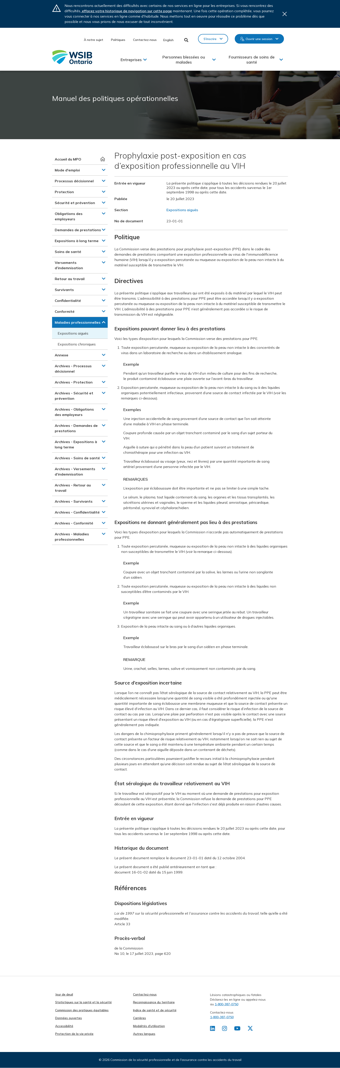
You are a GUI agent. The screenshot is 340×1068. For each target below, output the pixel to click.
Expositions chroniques (77, 344)
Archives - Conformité (74, 523)
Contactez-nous (145, 40)
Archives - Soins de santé (77, 458)
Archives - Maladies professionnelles (72, 537)
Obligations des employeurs (69, 216)
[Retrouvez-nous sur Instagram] (224, 1029)
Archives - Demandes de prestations (76, 428)
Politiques (118, 40)
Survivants (64, 289)
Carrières (139, 1018)
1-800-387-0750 (226, 1004)
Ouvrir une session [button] (259, 39)
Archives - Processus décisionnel (73, 368)
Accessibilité (64, 1026)
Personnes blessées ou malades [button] (183, 59)
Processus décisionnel (74, 181)
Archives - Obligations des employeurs (74, 412)
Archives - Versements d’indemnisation (75, 471)
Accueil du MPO (68, 159)
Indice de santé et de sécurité (154, 1010)
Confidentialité (68, 300)
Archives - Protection (74, 382)
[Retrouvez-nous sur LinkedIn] (212, 1029)
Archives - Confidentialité (77, 512)
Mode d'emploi (67, 170)
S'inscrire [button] (210, 39)
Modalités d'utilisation (149, 1026)
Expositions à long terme (77, 241)
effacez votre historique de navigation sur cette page (126, 11)
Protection (64, 192)
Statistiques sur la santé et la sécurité (83, 1002)
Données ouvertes (68, 1018)
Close (284, 14)
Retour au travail (70, 279)
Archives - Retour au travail (73, 488)
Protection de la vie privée (74, 1034)
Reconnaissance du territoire (154, 1002)
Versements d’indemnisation (69, 265)
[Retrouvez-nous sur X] (251, 1029)
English (168, 40)
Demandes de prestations (78, 230)
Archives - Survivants (74, 501)
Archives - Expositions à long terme (76, 444)
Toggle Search (186, 40)
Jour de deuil (64, 994)
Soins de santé (68, 251)
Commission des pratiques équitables (82, 1010)
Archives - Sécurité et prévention (74, 396)
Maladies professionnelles (78, 322)
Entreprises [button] (131, 59)
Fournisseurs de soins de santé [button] (252, 59)
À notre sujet (93, 40)
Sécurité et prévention (75, 203)
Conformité (65, 311)
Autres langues (144, 1034)
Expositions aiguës (73, 333)
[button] (103, 170)
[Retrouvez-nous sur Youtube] (238, 1029)
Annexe (61, 355)
